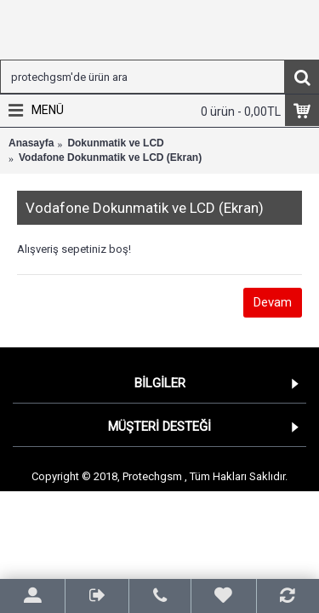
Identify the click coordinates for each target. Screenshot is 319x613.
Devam (272, 302)
